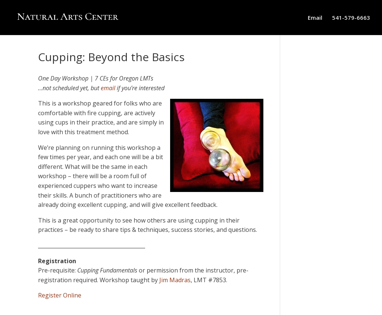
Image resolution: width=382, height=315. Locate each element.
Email (315, 18)
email (108, 88)
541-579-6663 (351, 18)
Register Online (59, 295)
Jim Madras (175, 280)
